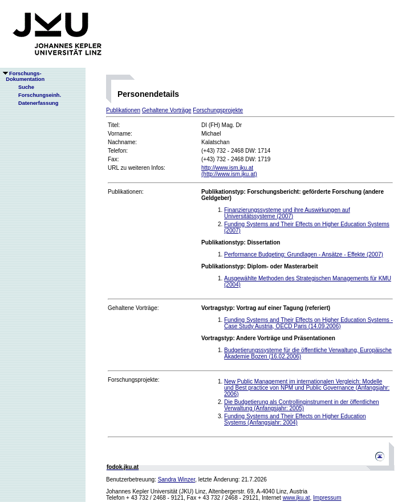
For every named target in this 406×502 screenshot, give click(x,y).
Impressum (327, 498)
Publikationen (123, 110)
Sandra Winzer (177, 479)
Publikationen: (126, 192)
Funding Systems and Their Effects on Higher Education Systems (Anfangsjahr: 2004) (295, 419)
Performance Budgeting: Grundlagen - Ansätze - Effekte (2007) (303, 254)
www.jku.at (296, 498)
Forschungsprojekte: (134, 380)
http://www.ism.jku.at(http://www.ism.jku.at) (229, 171)
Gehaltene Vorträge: (133, 308)
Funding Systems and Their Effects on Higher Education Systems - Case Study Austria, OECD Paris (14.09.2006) (308, 323)
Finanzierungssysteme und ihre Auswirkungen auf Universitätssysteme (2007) (287, 213)
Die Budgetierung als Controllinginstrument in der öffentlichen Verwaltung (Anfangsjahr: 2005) (301, 405)
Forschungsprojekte (218, 110)
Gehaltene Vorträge (167, 110)
